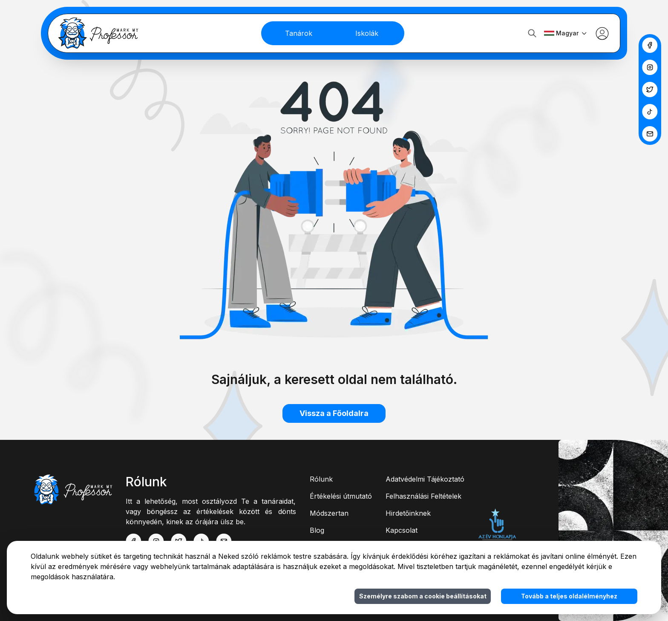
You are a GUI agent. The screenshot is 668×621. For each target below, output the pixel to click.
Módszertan (329, 513)
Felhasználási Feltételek (423, 496)
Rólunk (321, 479)
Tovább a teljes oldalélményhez (569, 596)
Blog (317, 530)
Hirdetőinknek (408, 513)
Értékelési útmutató (341, 496)
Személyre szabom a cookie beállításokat (423, 596)
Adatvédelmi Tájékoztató (425, 479)
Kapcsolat (402, 530)
